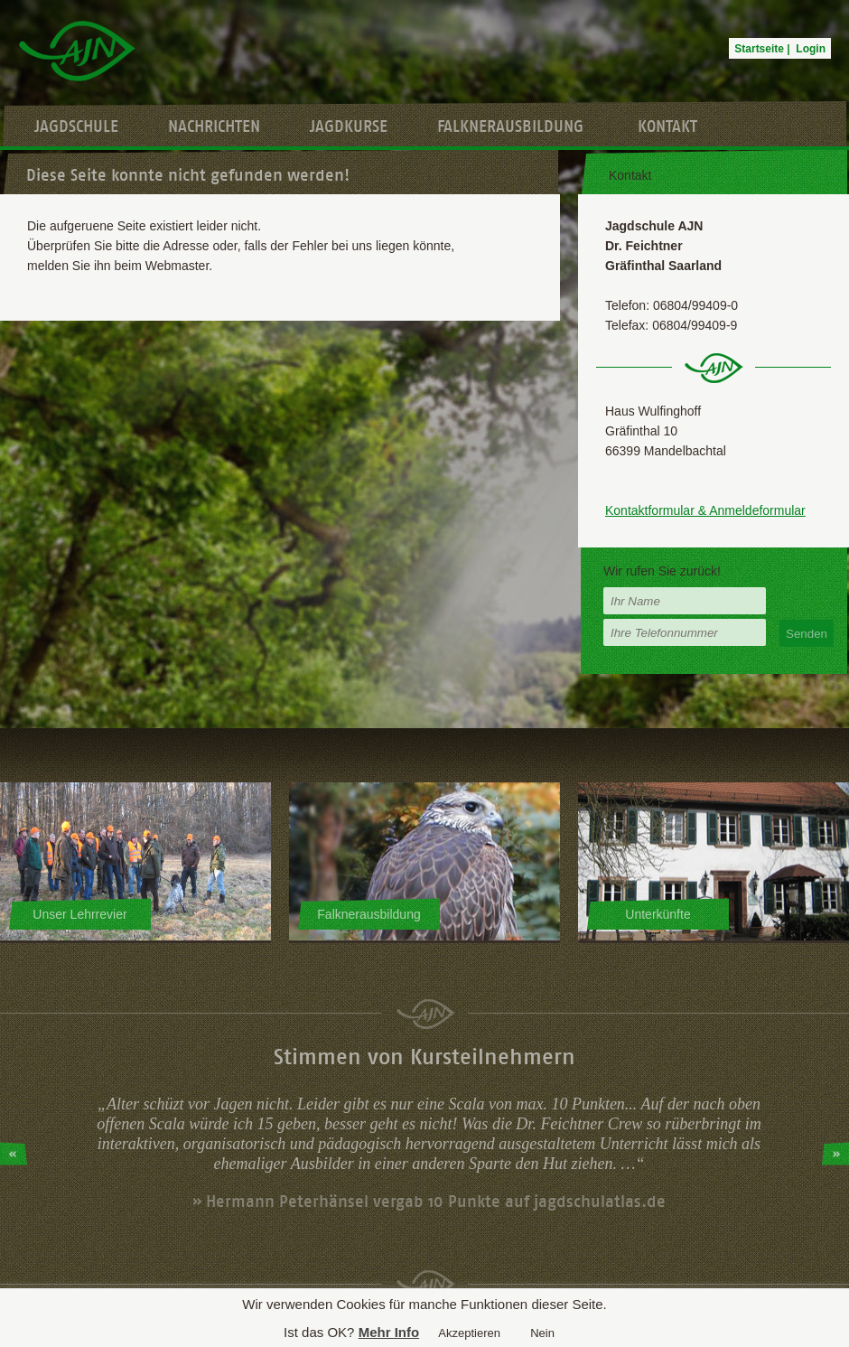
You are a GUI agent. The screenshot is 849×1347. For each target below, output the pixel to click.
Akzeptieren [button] (469, 1333)
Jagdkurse (348, 126)
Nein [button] (542, 1333)
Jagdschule (76, 126)
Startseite (759, 48)
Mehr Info (389, 1332)
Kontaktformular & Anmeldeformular (705, 510)
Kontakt (667, 126)
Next (835, 1153)
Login (811, 48)
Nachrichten (214, 126)
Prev (13, 1153)
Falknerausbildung (510, 126)
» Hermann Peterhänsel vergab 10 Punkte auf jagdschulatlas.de (429, 1201)
